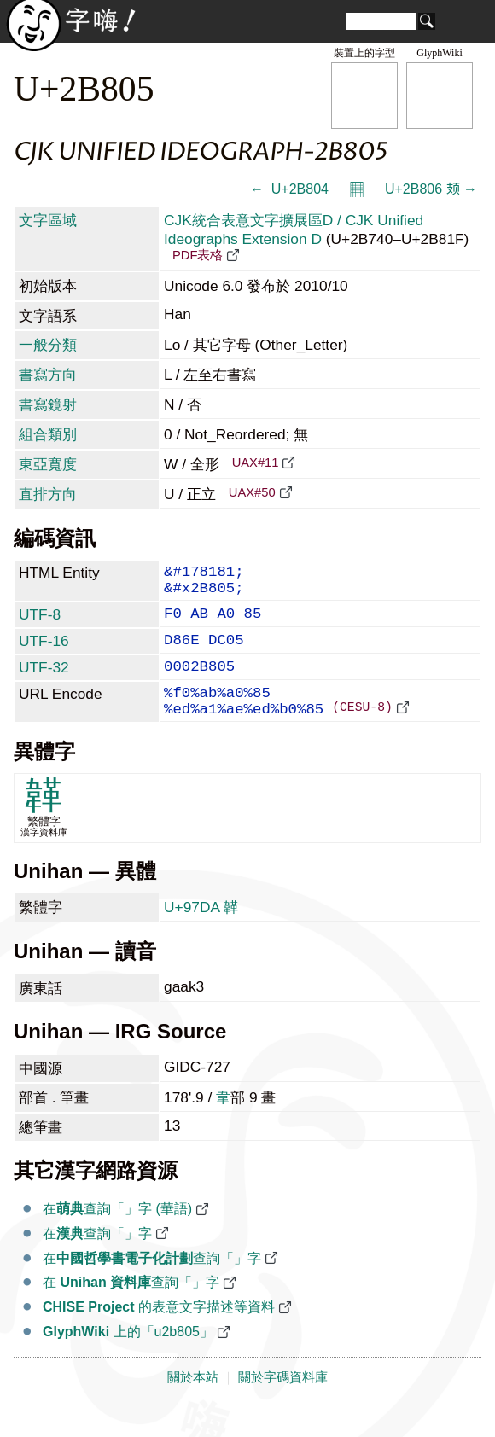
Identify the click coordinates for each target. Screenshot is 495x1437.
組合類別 (48, 434)
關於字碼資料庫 (283, 1404)
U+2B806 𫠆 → (431, 189)
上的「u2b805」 (128, 1359)
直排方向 (48, 494)
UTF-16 (44, 652)
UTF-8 (40, 622)
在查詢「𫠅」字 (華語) (117, 1236)
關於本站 (192, 1404)
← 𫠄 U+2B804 (289, 189)
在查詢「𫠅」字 (97, 1261)
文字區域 (48, 220)
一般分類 (48, 344)
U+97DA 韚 (201, 934)
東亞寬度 (48, 464)
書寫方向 (48, 374)
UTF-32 (44, 682)
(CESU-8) (362, 733)
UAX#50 (252, 492)
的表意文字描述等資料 (159, 1334)
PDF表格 (197, 255)
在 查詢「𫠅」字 (131, 1309)
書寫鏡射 (48, 404)
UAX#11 (255, 462)
